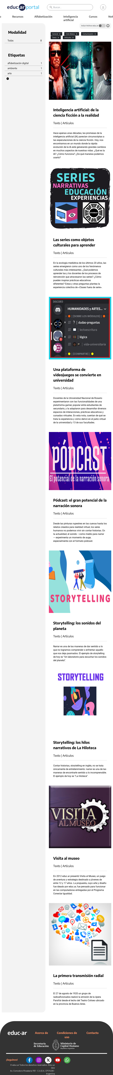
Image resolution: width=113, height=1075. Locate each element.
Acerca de (41, 1032)
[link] (103, 7)
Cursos (93, 16)
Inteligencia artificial (70, 18)
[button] (8, 78)
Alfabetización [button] (43, 16)
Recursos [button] (17, 16)
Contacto (92, 1032)
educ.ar (15, 1065)
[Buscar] (73, 7)
